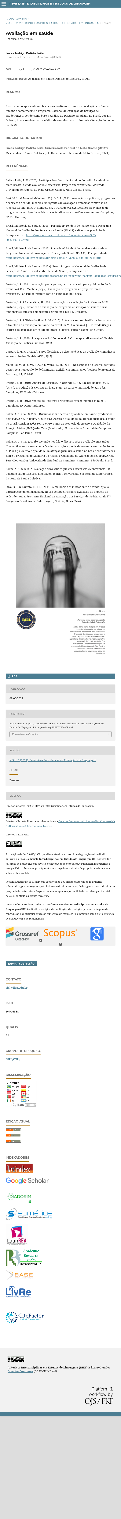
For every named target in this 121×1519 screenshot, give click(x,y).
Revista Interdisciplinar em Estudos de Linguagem (49, 3)
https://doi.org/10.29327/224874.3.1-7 (36, 69)
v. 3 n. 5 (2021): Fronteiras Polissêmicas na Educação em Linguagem (52, 22)
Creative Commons (20, 1371)
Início (10, 19)
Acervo (21, 19)
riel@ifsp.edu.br (17, 987)
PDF (14, 676)
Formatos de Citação (25, 734)
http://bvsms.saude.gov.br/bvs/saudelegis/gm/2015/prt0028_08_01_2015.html (54, 258)
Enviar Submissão (21, 963)
